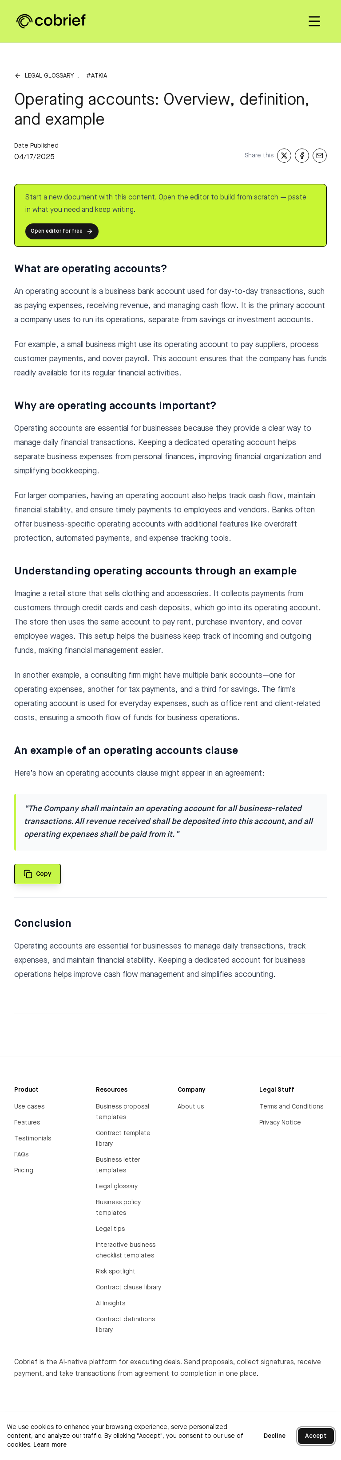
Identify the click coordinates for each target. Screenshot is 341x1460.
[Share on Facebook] (302, 155)
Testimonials (32, 1139)
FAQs (21, 1155)
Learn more (50, 1445)
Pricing (23, 1170)
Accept (316, 1436)
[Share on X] (284, 155)
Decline (274, 1436)
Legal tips (110, 1229)
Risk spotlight (115, 1272)
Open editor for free (62, 231)
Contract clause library (128, 1287)
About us (191, 1107)
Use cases (29, 1107)
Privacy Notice (280, 1123)
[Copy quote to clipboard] (37, 874)
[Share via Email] (320, 155)
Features (27, 1123)
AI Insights (110, 1303)
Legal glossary (49, 76)
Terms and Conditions (291, 1107)
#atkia (96, 76)
